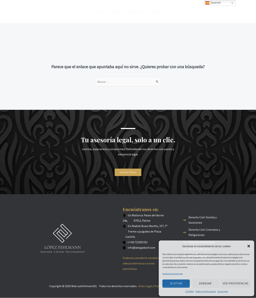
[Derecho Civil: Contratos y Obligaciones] (206, 232)
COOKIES (189, 291)
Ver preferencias (236, 283)
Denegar (205, 283)
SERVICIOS (133, 11)
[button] (249, 246)
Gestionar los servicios (172, 273)
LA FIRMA (115, 11)
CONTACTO (153, 11)
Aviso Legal (223, 291)
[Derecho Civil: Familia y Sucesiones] (206, 220)
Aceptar (176, 283)
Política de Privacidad (206, 291)
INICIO (100, 11)
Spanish (213, 3)
